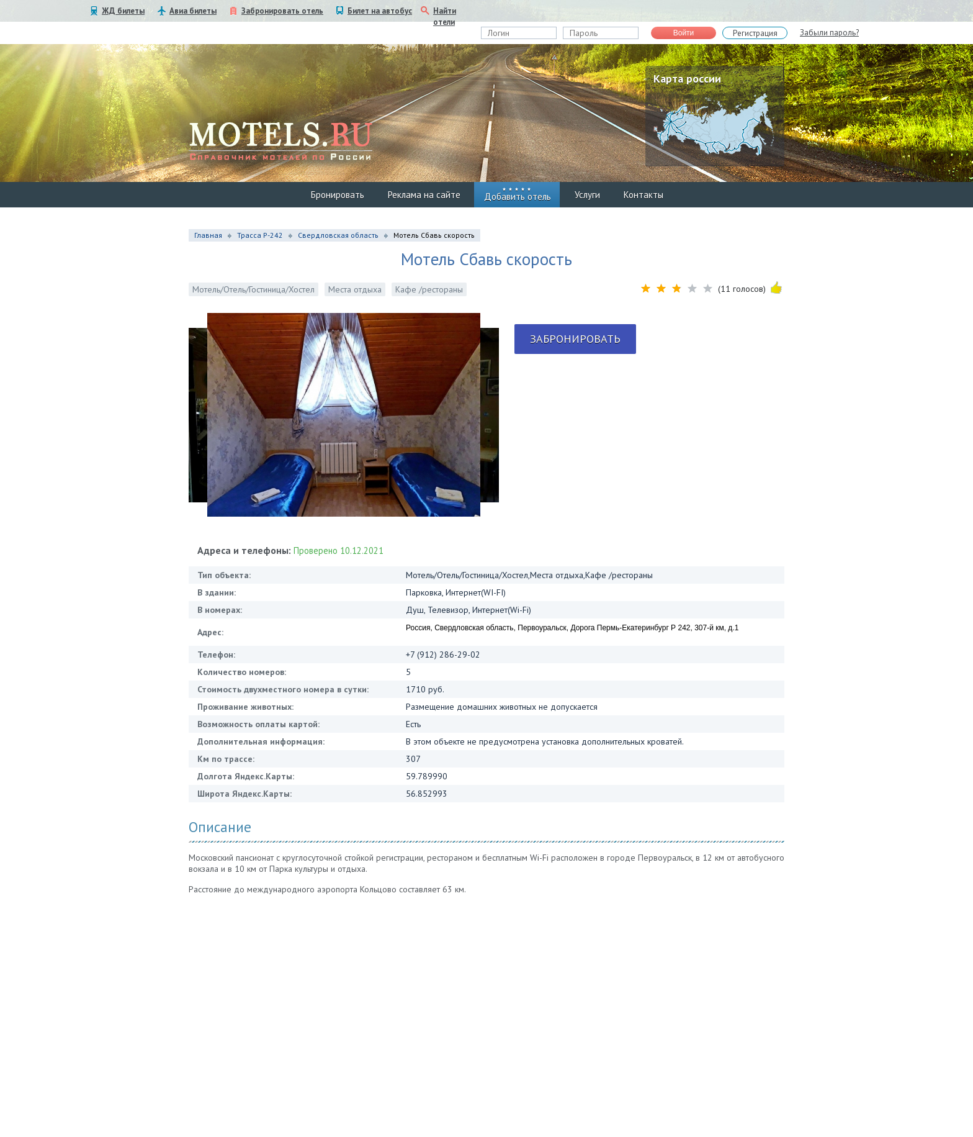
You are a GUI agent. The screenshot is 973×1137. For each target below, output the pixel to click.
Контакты (643, 195)
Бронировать (337, 195)
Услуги (587, 195)
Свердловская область (338, 235)
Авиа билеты (193, 11)
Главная (208, 235)
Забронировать (575, 339)
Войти (683, 33)
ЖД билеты (123, 11)
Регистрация (755, 33)
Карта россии (687, 78)
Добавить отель (517, 196)
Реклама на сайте (424, 195)
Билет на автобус (380, 11)
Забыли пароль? (829, 32)
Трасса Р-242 (260, 235)
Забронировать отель (282, 11)
